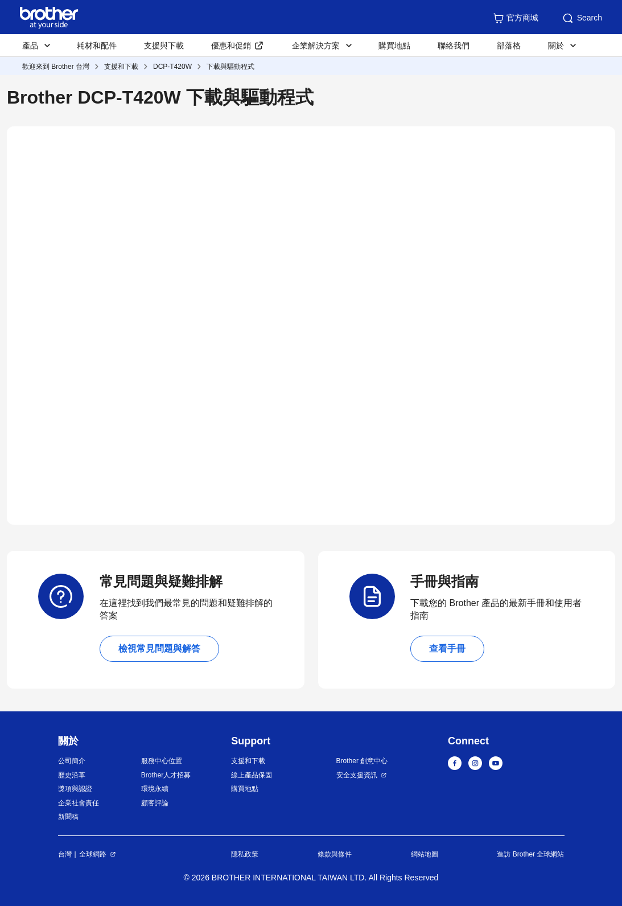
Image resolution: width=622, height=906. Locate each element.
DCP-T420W (172, 67)
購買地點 (394, 45)
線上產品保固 (251, 775)
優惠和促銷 (231, 45)
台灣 (65, 854)
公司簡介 (71, 761)
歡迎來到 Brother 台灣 (55, 67)
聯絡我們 (453, 45)
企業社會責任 (78, 803)
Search (581, 18)
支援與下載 (164, 45)
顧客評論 (154, 803)
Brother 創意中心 (362, 761)
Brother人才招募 (166, 775)
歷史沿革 (71, 775)
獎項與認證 (75, 789)
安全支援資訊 (356, 775)
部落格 (509, 45)
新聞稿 (68, 817)
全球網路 (92, 854)
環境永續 (154, 789)
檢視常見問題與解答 (159, 648)
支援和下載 (121, 67)
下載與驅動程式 (230, 67)
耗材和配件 (97, 45)
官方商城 (515, 18)
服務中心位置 (161, 761)
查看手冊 (447, 648)
